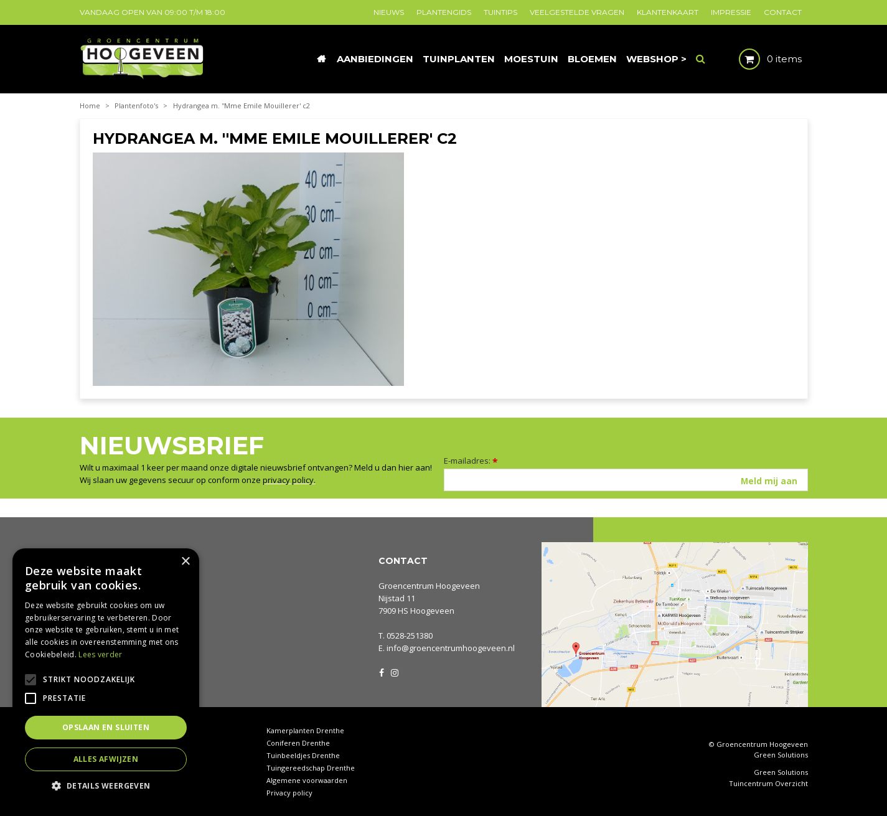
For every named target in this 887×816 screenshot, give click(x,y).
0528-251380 (410, 635)
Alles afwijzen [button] (106, 759)
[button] (106, 785)
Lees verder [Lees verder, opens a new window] (100, 654)
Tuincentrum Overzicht (768, 783)
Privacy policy (289, 792)
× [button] (185, 561)
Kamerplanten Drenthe (305, 730)
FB (381, 672)
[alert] (105, 676)
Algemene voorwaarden (306, 780)
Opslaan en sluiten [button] (105, 727)
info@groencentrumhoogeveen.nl (451, 648)
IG (394, 672)
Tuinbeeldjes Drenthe (303, 755)
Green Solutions (781, 754)
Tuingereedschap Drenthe (310, 767)
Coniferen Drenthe (298, 743)
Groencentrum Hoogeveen (429, 585)
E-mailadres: (471, 460)
